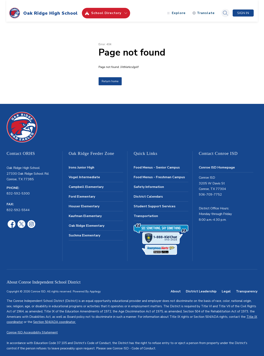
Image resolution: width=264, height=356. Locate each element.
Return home (110, 77)
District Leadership (201, 287)
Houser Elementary (84, 202)
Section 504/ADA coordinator (54, 318)
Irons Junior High (81, 163)
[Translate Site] (203, 8)
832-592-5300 (18, 189)
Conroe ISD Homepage (217, 163)
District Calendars (148, 192)
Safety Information (149, 182)
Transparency (246, 287)
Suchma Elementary (84, 231)
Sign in (243, 8)
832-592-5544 (18, 205)
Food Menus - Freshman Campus (159, 173)
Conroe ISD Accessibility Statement (32, 328)
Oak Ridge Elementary (86, 221)
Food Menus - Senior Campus (157, 163)
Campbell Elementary (86, 182)
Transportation (146, 211)
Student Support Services (155, 202)
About (176, 287)
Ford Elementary (82, 192)
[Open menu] (175, 8)
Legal (226, 287)
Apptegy (95, 287)
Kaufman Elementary (85, 211)
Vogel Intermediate (84, 173)
